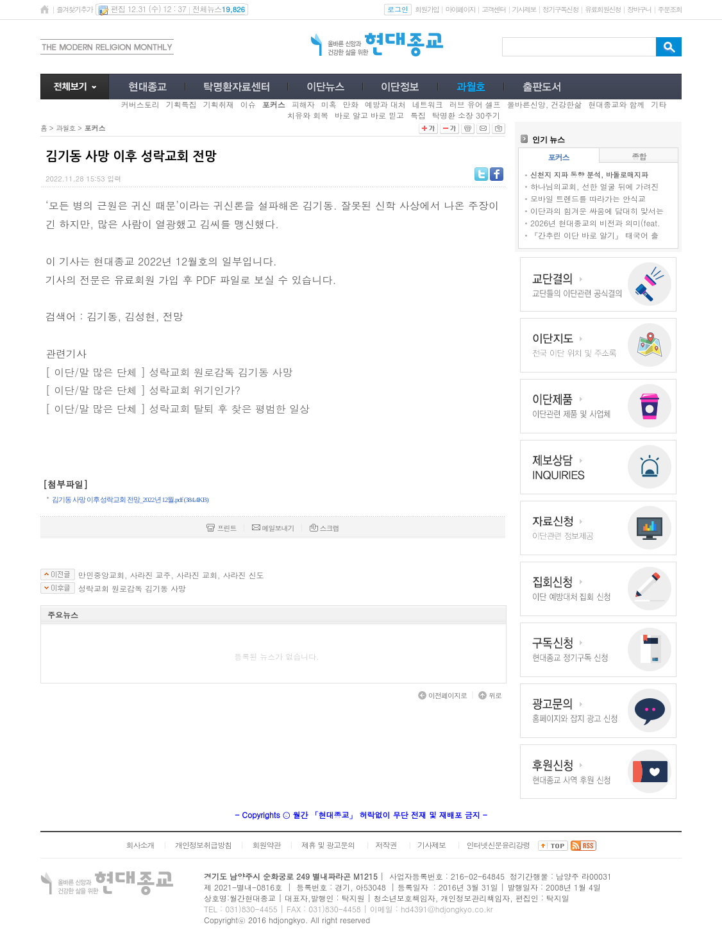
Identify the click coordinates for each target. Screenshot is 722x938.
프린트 (221, 528)
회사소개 (140, 844)
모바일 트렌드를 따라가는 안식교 (588, 198)
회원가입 (427, 9)
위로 (489, 695)
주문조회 (670, 9)
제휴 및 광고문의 (328, 844)
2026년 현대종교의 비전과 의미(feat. (595, 222)
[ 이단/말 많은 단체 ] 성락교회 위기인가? (143, 390)
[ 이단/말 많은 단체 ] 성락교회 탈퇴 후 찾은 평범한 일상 (178, 408)
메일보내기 (273, 528)
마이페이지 (460, 9)
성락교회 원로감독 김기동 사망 (132, 588)
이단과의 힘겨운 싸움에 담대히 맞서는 (597, 210)
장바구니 (639, 9)
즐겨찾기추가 (74, 9)
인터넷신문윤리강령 (498, 844)
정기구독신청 (560, 9)
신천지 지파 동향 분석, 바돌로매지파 (589, 175)
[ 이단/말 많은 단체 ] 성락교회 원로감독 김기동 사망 (169, 372)
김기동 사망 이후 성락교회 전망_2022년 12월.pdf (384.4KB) (130, 499)
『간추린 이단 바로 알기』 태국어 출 (594, 235)
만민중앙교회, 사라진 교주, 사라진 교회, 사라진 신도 (171, 575)
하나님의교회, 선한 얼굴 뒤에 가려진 (594, 186)
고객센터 (493, 9)
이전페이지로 (442, 695)
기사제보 (524, 9)
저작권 (386, 844)
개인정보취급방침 (203, 844)
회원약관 (266, 844)
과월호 (65, 128)
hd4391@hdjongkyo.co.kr (447, 908)
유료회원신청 (603, 9)
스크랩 (324, 528)
